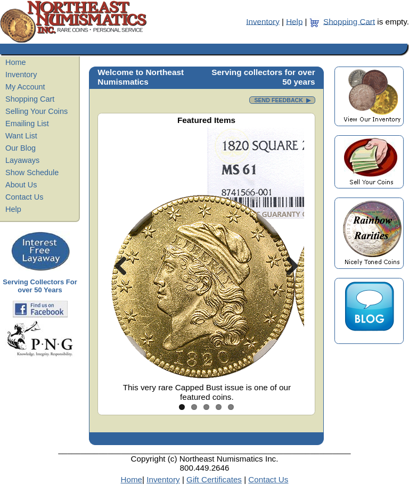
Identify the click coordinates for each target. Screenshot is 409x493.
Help (294, 21)
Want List (21, 136)
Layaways (22, 160)
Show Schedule (32, 172)
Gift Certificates (214, 479)
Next (288, 265)
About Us (21, 184)
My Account (25, 87)
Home (15, 62)
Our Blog (20, 148)
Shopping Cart (349, 21)
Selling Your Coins (36, 111)
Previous (124, 265)
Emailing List (27, 123)
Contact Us (24, 197)
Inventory (262, 21)
